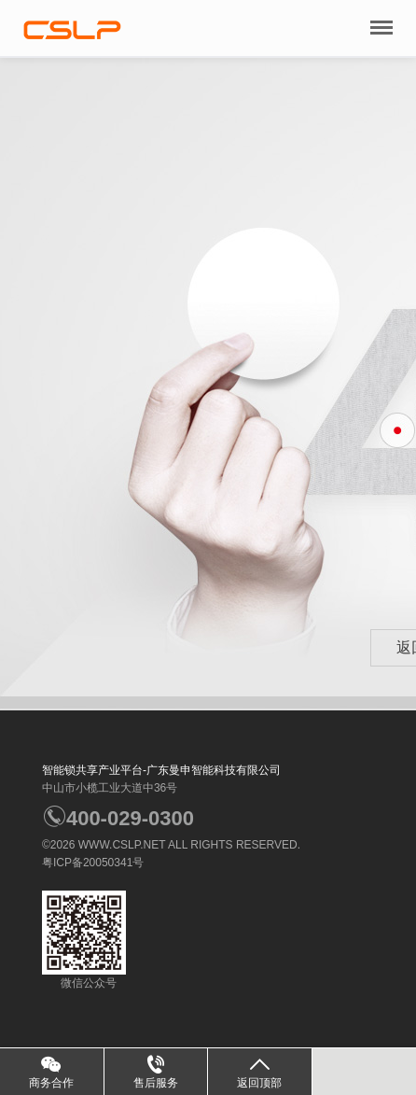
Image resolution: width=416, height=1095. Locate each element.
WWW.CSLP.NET (122, 844)
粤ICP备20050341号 (93, 862)
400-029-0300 (118, 818)
